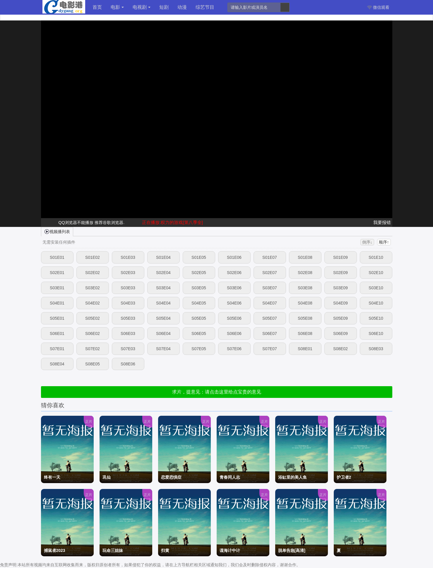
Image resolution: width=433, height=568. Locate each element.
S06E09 (340, 333)
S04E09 (340, 303)
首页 (97, 7)
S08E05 (92, 364)
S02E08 (305, 272)
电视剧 (141, 7)
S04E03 (128, 303)
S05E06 (234, 318)
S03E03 (128, 287)
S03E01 (57, 287)
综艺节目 (205, 7)
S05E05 (198, 318)
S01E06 (234, 257)
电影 (117, 7)
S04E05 (198, 303)
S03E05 (198, 287)
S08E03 (376, 348)
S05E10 (376, 318)
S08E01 (305, 348)
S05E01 (57, 318)
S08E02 (340, 348)
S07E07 (269, 348)
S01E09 (340, 257)
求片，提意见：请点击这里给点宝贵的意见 (216, 391)
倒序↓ (367, 242)
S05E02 (92, 318)
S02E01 (57, 272)
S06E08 (305, 333)
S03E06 (234, 287)
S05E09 (340, 318)
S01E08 (305, 257)
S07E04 (163, 348)
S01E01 (57, 257)
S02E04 (163, 272)
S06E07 (269, 333)
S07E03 (128, 348)
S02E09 (340, 272)
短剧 (164, 7)
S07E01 (57, 348)
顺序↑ (384, 242)
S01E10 (376, 257)
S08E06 (128, 364)
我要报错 (382, 222)
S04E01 (57, 303)
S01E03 (128, 257)
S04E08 (305, 303)
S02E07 (269, 272)
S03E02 (92, 287)
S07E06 (234, 348)
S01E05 (198, 257)
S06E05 (198, 333)
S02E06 (234, 272)
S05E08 (305, 318)
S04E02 (92, 303)
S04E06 (234, 303)
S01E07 (269, 257)
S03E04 (163, 287)
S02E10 (376, 272)
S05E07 (269, 318)
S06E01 (57, 333)
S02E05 (198, 272)
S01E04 (163, 257)
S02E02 (92, 272)
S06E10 (376, 333)
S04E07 (269, 303)
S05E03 (128, 318)
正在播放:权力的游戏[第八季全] (172, 222)
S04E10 (376, 303)
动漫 (182, 7)
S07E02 (92, 348)
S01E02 (92, 257)
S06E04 (163, 333)
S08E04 (57, 364)
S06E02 (92, 333)
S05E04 (163, 318)
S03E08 (305, 287)
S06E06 (234, 333)
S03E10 (376, 287)
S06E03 (128, 333)
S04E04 (163, 303)
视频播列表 (57, 231)
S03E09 (340, 287)
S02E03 (128, 272)
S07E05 (198, 348)
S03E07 (269, 287)
